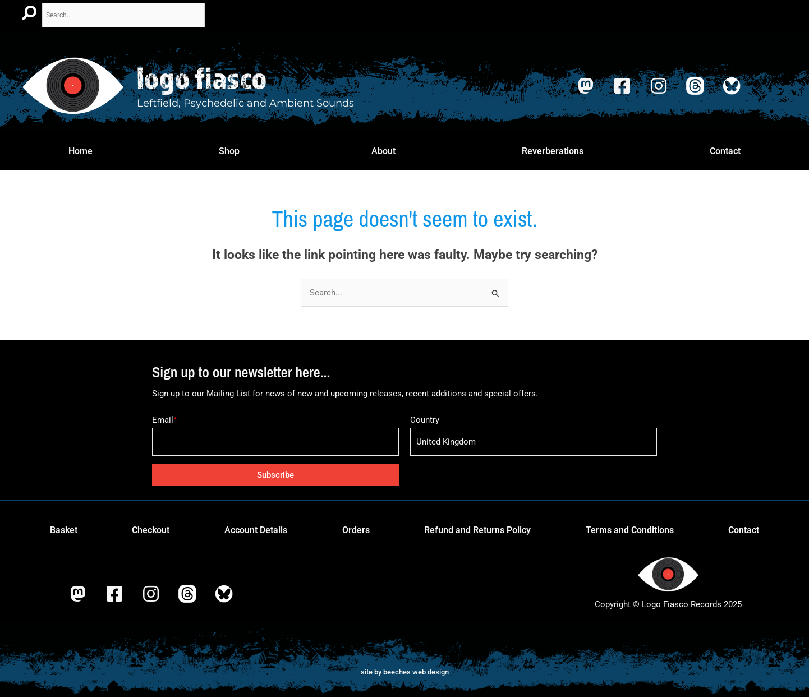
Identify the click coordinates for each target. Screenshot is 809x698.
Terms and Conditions (630, 530)
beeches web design (416, 672)
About (383, 151)
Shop (229, 151)
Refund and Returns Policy (477, 530)
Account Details (255, 530)
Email (164, 420)
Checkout (150, 530)
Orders (356, 530)
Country (424, 420)
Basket (63, 530)
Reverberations (552, 151)
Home (80, 151)
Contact (725, 151)
